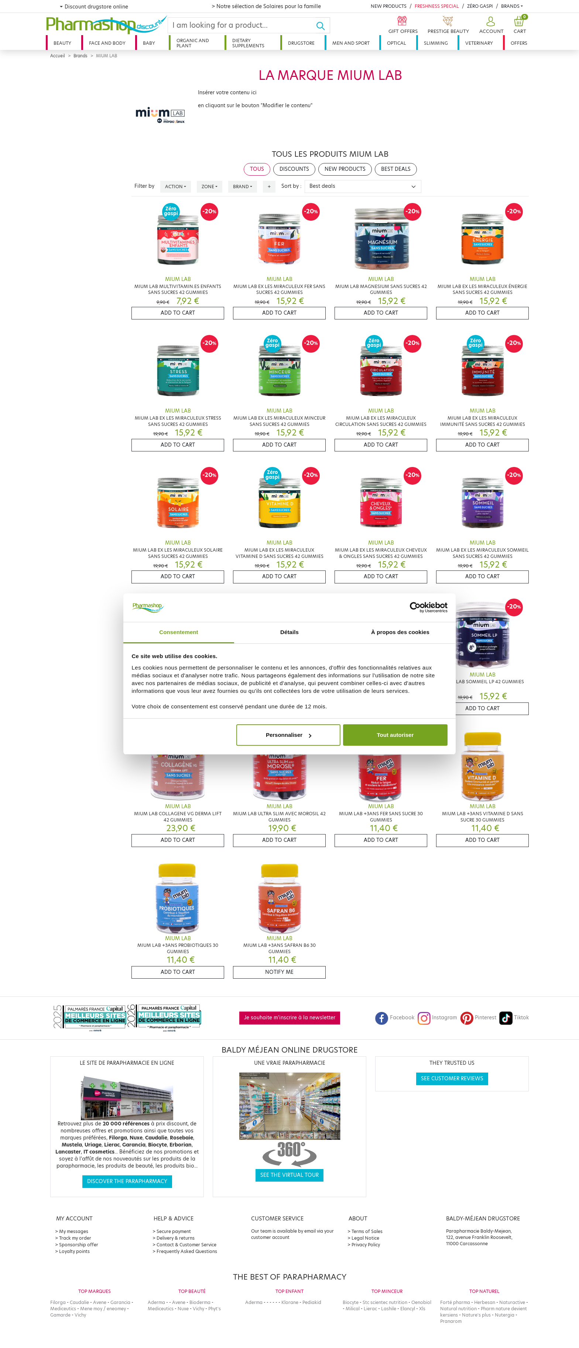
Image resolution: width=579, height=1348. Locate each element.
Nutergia (504, 1315)
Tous (257, 169)
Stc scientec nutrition (385, 1302)
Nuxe (183, 1308)
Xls (422, 1308)
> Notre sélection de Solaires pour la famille (266, 6)
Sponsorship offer (78, 1245)
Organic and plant (193, 43)
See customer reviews (452, 1078)
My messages (73, 1231)
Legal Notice (365, 1238)
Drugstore (301, 43)
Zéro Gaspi (480, 6)
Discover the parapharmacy (127, 1181)
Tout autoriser (395, 735)
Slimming (436, 43)
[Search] (242, 25)
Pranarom (451, 1321)
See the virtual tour (289, 1175)
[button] (490, 25)
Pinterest (478, 1017)
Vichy (80, 1315)
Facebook (394, 1017)
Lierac (370, 1308)
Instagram (437, 1017)
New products (389, 6)
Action (174, 186)
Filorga (58, 1302)
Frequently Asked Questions (187, 1251)
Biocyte (351, 1302)
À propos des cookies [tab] (400, 632)
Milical (353, 1308)
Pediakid (311, 1302)
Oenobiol (421, 1302)
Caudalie (79, 1302)
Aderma (156, 1302)
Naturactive (512, 1302)
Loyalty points (74, 1251)
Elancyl (407, 1308)
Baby (149, 43)
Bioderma (199, 1302)
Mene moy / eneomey (103, 1308)
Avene (99, 1302)
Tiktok (514, 1017)
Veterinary (479, 43)
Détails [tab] (289, 632)
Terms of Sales (367, 1231)
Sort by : (291, 186)
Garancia (120, 1302)
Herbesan (484, 1302)
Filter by (144, 186)
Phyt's (214, 1308)
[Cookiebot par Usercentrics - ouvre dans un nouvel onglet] (415, 607)
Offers (519, 43)
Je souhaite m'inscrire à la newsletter (289, 1017)
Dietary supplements (248, 43)
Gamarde (60, 1315)
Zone (208, 186)
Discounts (294, 169)
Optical (396, 43)
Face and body (107, 43)
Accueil (57, 56)
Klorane (289, 1302)
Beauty (62, 43)
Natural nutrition (458, 1308)
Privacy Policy (366, 1245)
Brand (241, 186)
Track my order (75, 1238)
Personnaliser (288, 735)
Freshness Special (437, 6)
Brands (510, 6)
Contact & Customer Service (186, 1245)
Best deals (396, 169)
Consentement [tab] (178, 632)
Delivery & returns (176, 1238)
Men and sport (351, 43)
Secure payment (174, 1231)
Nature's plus (476, 1315)
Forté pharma (455, 1302)
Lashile (388, 1308)
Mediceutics (63, 1308)
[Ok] (323, 25)
